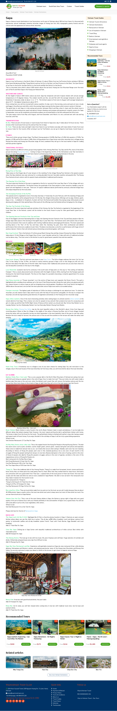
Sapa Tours (47, 260)
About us (55, 697)
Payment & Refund (57, 691)
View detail (26, 644)
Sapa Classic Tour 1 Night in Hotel (104, 81)
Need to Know (93, 47)
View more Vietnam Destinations (58, 675)
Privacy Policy (56, 693)
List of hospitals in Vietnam (97, 31)
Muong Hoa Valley (23, 152)
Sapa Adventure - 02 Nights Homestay (103, 71)
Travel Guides (79, 6)
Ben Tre (98, 670)
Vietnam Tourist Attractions (98, 22)
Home (54, 689)
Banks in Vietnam (94, 36)
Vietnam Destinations (96, 25)
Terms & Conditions (58, 695)
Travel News (56, 701)
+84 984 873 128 (31, 1)
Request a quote (102, 6)
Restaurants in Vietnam (96, 28)
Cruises (69, 6)
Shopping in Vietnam (95, 50)
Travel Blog (93, 34)
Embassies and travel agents (98, 44)
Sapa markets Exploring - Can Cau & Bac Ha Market (104, 60)
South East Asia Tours (56, 6)
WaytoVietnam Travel (84, 691)
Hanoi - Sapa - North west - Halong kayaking (103, 91)
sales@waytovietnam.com (15, 1)
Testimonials (56, 705)
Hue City (45, 670)
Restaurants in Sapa (31, 511)
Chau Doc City (72, 670)
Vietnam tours (42, 6)
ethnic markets (74, 299)
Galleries (54, 703)
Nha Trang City (18, 670)
